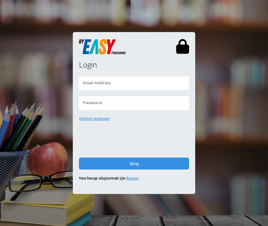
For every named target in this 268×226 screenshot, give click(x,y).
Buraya (132, 178)
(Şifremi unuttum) (94, 118)
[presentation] (134, 139)
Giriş (134, 163)
